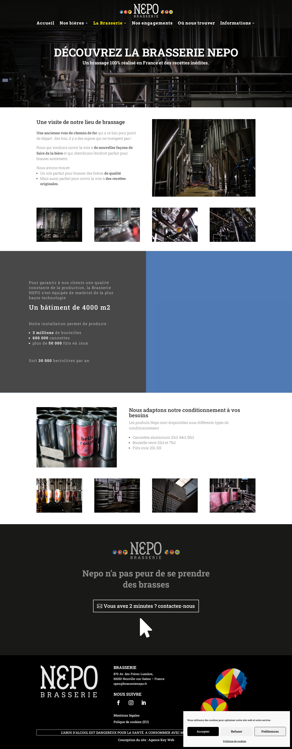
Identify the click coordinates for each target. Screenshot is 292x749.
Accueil (46, 24)
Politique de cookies (234, 741)
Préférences (270, 731)
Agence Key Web (161, 740)
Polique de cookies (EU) (131, 722)
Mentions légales (127, 715)
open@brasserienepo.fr (130, 684)
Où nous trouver (196, 24)
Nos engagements (152, 24)
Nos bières (72, 24)
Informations (235, 24)
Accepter (203, 731)
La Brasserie (108, 24)
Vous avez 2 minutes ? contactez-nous (149, 606)
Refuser (236, 731)
